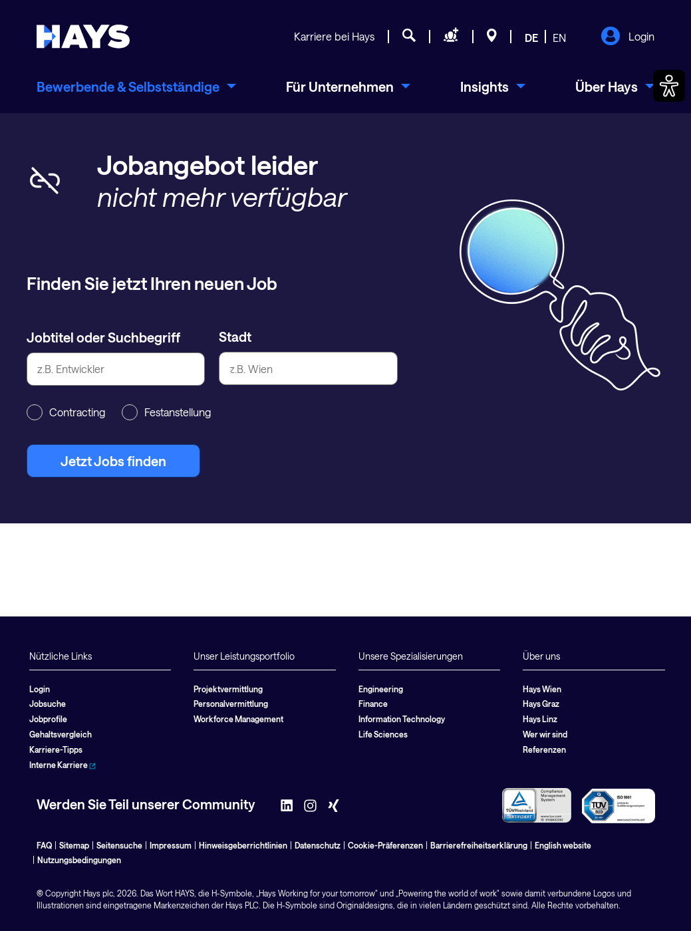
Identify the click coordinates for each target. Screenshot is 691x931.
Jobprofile (48, 719)
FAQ (44, 845)
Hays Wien (542, 689)
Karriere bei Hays (334, 36)
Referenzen (544, 749)
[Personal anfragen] (451, 37)
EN (559, 37)
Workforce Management (238, 719)
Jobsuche (47, 703)
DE (531, 37)
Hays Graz (541, 703)
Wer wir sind (545, 734)
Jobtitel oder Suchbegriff (103, 337)
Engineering (380, 689)
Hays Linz (540, 719)
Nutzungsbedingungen (79, 859)
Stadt (235, 336)
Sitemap (74, 845)
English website (563, 845)
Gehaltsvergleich (60, 734)
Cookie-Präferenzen (385, 845)
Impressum (171, 845)
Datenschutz (318, 845)
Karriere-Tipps (55, 749)
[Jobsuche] (409, 37)
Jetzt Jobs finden (113, 461)
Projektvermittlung (228, 689)
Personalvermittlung (231, 703)
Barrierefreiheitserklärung (478, 845)
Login (627, 37)
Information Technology (401, 719)
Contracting (66, 412)
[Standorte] (492, 37)
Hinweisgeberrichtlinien (243, 845)
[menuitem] (136, 86)
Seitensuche (119, 845)
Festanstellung (166, 412)
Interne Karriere (62, 764)
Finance (373, 703)
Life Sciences (383, 734)
